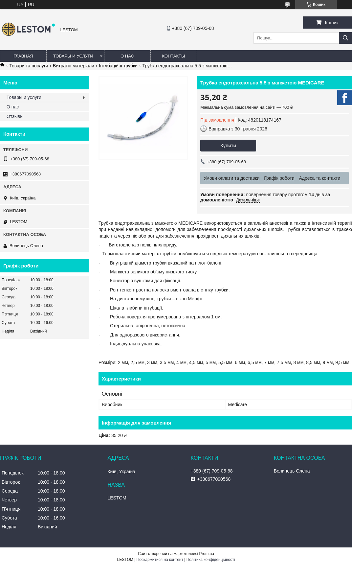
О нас (127, 56)
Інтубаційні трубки (118, 65)
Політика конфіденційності (211, 559)
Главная (23, 56)
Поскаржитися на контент (160, 559)
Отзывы (15, 116)
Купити (228, 145)
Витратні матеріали (73, 65)
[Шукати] (345, 38)
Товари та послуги (28, 65)
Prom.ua (206, 553)
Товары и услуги (73, 56)
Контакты (173, 56)
